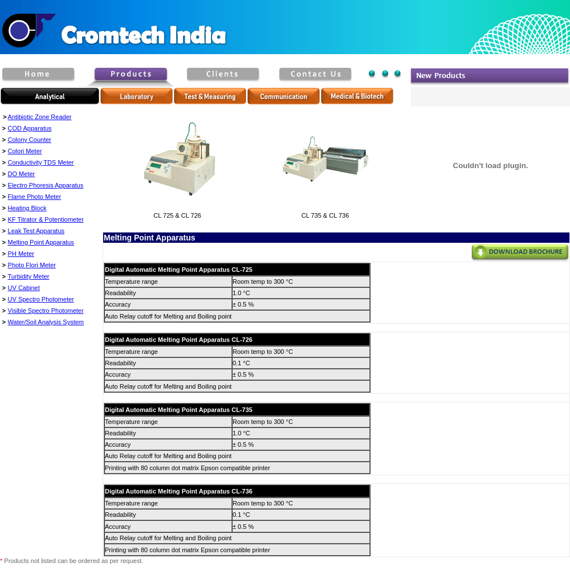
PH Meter (21, 253)
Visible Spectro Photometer (46, 310)
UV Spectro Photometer (41, 299)
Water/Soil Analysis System (46, 322)
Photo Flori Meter (32, 265)
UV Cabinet (24, 287)
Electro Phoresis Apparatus (46, 185)
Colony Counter (29, 139)
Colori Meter (25, 151)
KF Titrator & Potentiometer (46, 219)
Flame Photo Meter (35, 196)
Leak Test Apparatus (36, 230)
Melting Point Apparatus (41, 242)
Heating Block (27, 208)
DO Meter (21, 173)
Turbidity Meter (29, 276)
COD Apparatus (30, 128)
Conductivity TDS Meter (41, 162)
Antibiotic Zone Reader (40, 116)
